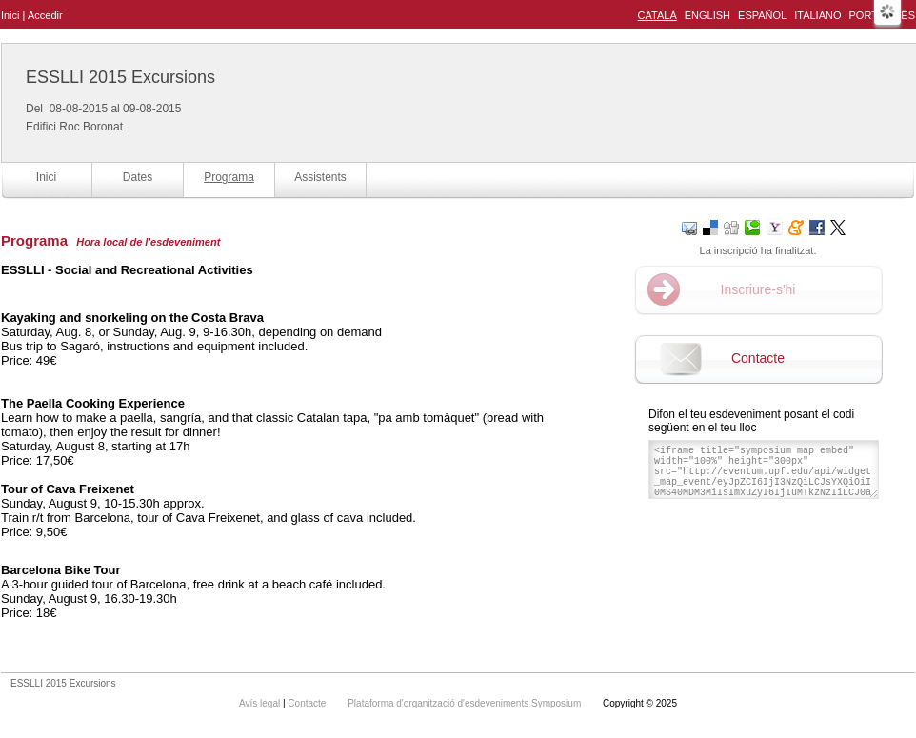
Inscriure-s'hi (758, 289)
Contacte (758, 358)
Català (657, 15)
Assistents (320, 177)
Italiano (817, 15)
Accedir (45, 15)
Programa (229, 177)
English (707, 15)
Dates (137, 177)
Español (762, 15)
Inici (10, 15)
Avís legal (261, 703)
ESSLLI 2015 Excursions (120, 77)
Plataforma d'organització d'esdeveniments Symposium (466, 703)
